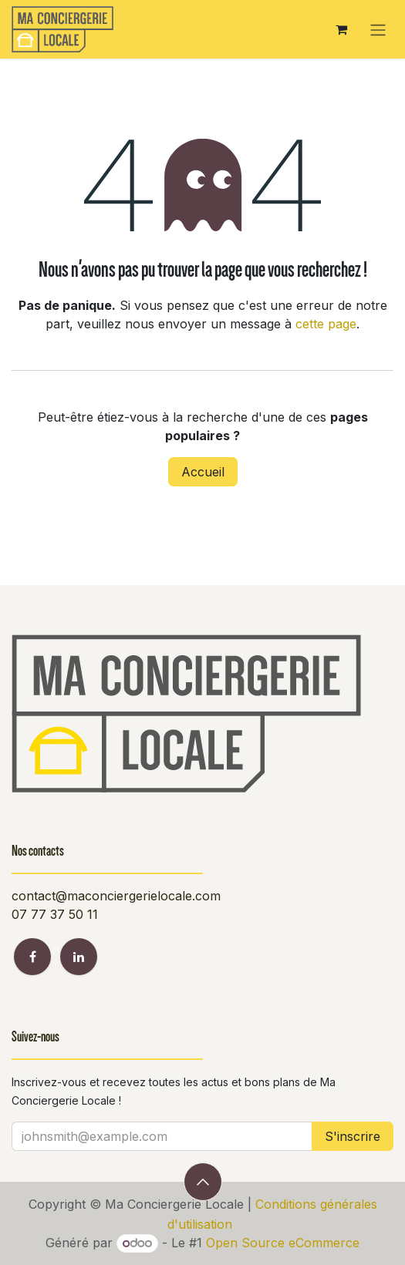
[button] (203, 1181)
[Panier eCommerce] (341, 29)
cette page (325, 323)
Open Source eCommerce (282, 1242)
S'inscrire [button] (352, 1136)
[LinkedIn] (78, 956)
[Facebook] (32, 956)
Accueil (202, 471)
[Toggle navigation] (378, 29)
